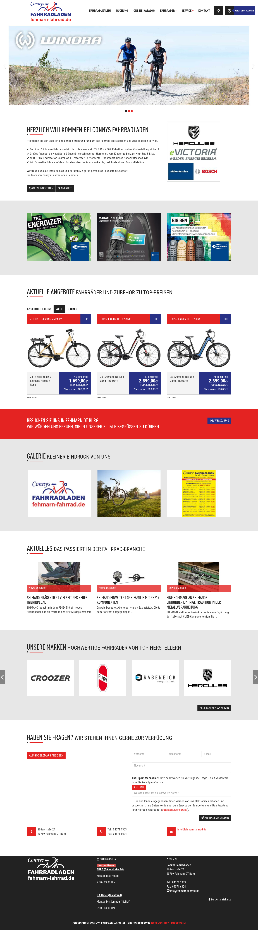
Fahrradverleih (100, 10)
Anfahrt (65, 188)
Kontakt (204, 10)
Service (187, 10)
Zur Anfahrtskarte (220, 899)
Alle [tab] (59, 309)
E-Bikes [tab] (72, 309)
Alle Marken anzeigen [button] (214, 708)
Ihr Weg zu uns (219, 420)
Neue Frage (138, 787)
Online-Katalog (144, 10)
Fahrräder (168, 10)
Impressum (178, 923)
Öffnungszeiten (41, 188)
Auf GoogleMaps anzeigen (46, 755)
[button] (19, 65)
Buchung (122, 10)
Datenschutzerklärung (174, 809)
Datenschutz (160, 923)
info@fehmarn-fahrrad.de (191, 829)
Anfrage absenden (215, 818)
